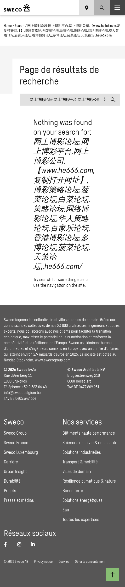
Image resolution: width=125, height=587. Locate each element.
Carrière (11, 461)
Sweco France (16, 442)
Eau (65, 509)
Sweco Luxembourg (21, 452)
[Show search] (102, 7)
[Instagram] (21, 544)
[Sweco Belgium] (17, 8)
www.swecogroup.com (52, 360)
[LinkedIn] (34, 544)
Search (19, 26)
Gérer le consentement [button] (90, 561)
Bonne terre (72, 490)
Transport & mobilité (80, 461)
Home (8, 26)
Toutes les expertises (80, 519)
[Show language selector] (86, 7)
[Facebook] (7, 544)
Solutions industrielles (81, 452)
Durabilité (12, 481)
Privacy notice (43, 561)
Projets (10, 490)
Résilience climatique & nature (89, 481)
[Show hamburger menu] (117, 7)
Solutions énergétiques (82, 500)
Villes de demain (76, 471)
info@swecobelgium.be (22, 392)
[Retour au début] (112, 574)
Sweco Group (15, 433)
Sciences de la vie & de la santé (89, 442)
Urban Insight (15, 471)
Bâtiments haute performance (88, 433)
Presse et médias (19, 500)
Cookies (63, 561)
